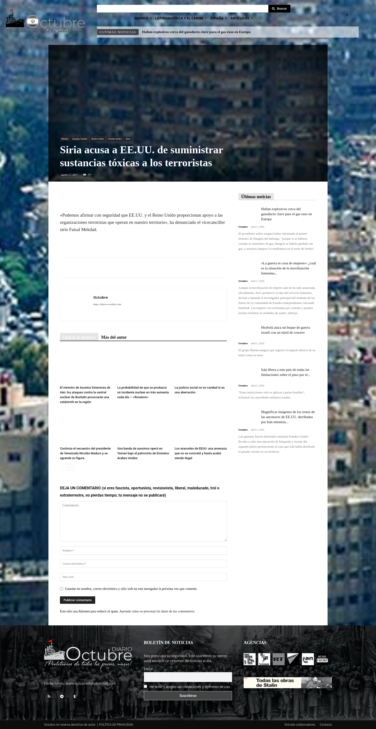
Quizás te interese (79, 337)
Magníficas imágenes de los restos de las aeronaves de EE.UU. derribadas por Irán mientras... (288, 417)
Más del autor (114, 337)
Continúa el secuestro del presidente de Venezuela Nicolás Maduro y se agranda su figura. (85, 453)
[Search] (279, 8)
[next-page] (71, 468)
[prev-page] (63, 468)
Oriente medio (115, 138)
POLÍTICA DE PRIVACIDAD (116, 725)
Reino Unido (97, 138)
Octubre (100, 297)
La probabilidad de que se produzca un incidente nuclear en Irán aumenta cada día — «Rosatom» (143, 392)
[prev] (348, 32)
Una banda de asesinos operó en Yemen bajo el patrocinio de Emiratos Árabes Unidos (143, 453)
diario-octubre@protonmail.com (90, 683)
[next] (355, 32)
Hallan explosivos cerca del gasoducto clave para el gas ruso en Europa (196, 32)
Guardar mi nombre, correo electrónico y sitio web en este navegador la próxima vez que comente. (131, 589)
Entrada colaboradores (300, 725)
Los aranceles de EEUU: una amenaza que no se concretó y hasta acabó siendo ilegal (201, 453)
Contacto (326, 725)
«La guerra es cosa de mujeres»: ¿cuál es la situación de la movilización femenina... (288, 268)
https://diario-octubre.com (107, 304)
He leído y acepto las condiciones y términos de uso (190, 686)
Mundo (64, 138)
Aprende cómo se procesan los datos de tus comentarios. (157, 611)
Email (148, 669)
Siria (128, 138)
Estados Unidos (80, 138)
